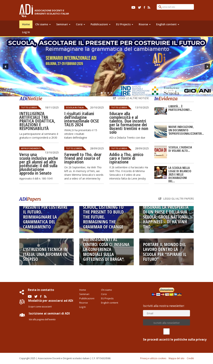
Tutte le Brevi (29, 107)
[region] (106, 66)
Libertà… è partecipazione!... (180, 108)
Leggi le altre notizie (133, 98)
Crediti (190, 358)
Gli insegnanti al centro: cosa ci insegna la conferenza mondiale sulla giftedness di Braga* (106, 249)
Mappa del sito (176, 358)
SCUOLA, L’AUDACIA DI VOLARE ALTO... (180, 149)
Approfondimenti (31, 148)
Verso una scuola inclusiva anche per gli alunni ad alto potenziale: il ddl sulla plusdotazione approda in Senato (38, 163)
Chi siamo (43, 24)
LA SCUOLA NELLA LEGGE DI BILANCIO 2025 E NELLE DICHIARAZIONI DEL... (179, 174)
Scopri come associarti (40, 306)
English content (167, 24)
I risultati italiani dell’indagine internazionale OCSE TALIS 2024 (81, 119)
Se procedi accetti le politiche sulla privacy (166, 334)
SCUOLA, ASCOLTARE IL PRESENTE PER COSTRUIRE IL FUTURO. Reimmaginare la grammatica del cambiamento (45, 214)
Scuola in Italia (75, 107)
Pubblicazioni (100, 24)
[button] (106, 66)
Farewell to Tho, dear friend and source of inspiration (83, 158)
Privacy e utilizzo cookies (153, 358)
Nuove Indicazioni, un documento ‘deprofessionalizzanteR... (186, 130)
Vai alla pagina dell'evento (42, 319)
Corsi (80, 24)
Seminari (63, 24)
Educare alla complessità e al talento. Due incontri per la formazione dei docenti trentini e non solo (128, 122)
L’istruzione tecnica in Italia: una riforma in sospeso (45, 254)
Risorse (145, 24)
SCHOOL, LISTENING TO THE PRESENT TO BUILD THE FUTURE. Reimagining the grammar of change (103, 217)
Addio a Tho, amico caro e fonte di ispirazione (126, 158)
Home (26, 24)
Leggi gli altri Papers (178, 198)
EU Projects (124, 24)
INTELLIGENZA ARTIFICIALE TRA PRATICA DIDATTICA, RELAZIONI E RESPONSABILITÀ (37, 120)
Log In (26, 32)
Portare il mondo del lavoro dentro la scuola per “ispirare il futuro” (164, 252)
